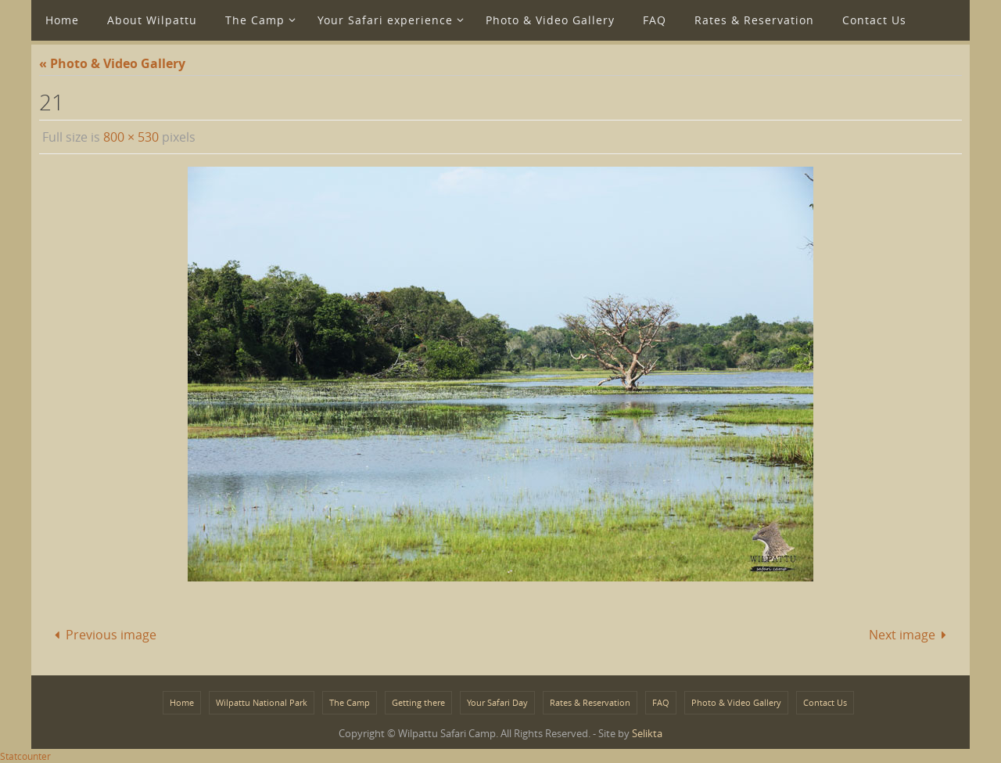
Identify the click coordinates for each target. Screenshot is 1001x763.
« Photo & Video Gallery (112, 63)
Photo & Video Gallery (736, 702)
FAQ (660, 702)
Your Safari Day (497, 702)
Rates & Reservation (590, 702)
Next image (911, 634)
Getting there (418, 702)
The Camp (349, 702)
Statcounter (25, 756)
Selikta (647, 733)
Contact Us (825, 702)
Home (182, 702)
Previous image (102, 634)
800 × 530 (131, 137)
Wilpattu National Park (261, 702)
